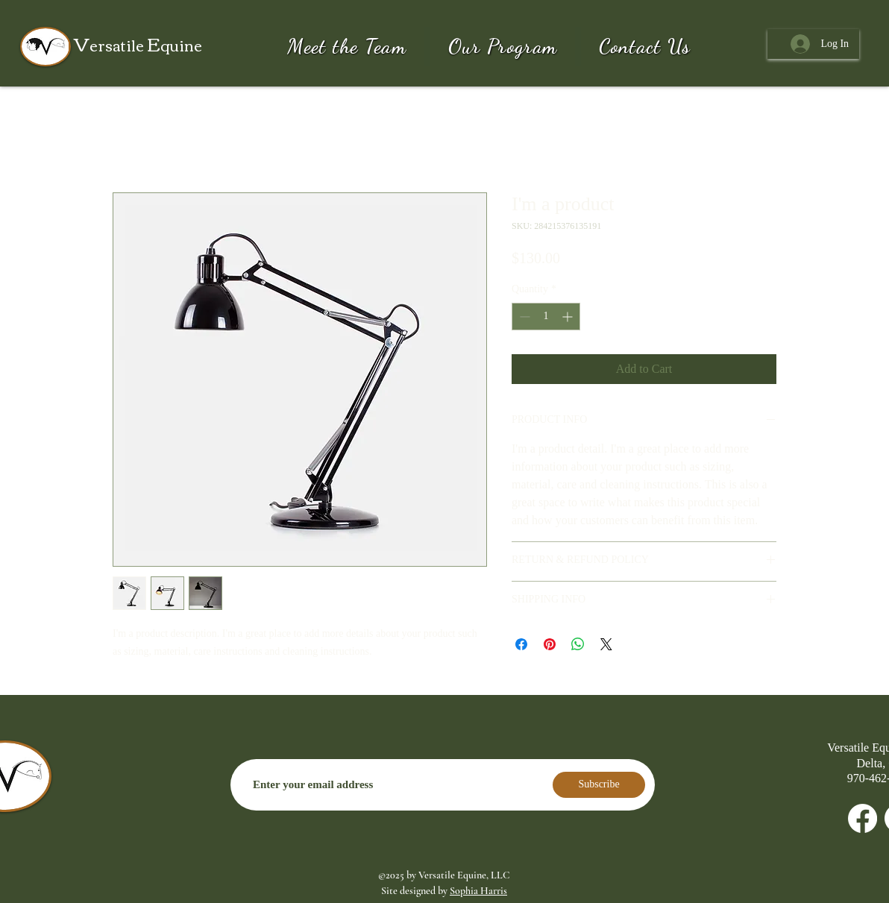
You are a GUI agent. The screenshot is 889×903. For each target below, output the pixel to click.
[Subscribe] (599, 785)
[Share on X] (606, 644)
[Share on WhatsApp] (578, 644)
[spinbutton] (546, 316)
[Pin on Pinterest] (550, 644)
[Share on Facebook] (521, 644)
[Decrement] (523, 316)
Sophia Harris (478, 890)
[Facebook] (862, 818)
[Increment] (568, 316)
